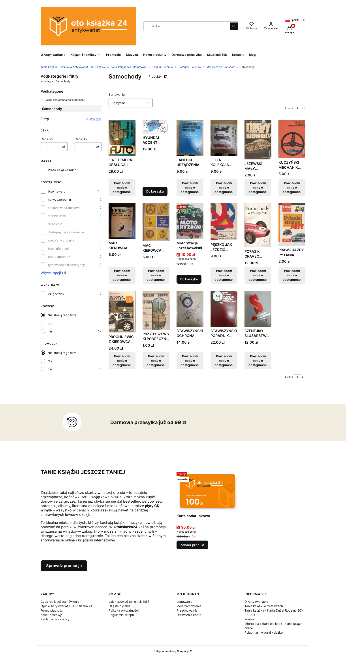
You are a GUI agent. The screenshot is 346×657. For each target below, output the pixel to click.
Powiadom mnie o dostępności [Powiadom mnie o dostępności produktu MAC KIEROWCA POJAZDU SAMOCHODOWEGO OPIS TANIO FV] (156, 275)
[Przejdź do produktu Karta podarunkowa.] (208, 491)
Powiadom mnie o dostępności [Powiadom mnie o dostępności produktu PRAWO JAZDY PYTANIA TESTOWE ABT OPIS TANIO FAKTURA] (291, 275)
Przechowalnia (187, 610)
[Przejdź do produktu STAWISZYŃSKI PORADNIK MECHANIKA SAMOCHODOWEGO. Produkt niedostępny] (224, 309)
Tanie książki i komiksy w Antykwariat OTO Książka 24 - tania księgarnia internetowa (94, 67)
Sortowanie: (117, 94)
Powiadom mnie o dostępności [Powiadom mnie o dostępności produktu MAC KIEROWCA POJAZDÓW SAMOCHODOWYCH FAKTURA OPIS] (122, 275)
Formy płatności (52, 610)
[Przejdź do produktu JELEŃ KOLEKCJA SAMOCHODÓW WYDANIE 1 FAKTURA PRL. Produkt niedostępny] (224, 138)
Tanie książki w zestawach (263, 606)
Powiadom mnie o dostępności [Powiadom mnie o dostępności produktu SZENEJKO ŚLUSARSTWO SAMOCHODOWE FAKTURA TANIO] (257, 360)
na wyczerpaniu (59, 199)
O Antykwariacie (256, 601)
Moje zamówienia (189, 606)
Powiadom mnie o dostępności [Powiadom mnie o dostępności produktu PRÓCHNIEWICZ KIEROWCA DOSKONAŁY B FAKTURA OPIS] (122, 360)
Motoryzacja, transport (221, 67)
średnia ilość (57, 216)
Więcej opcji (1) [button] (53, 273)
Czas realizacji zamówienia (60, 601)
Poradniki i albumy (190, 67)
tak (50, 323)
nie (50, 331)
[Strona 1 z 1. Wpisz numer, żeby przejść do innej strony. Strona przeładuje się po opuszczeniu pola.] (297, 108)
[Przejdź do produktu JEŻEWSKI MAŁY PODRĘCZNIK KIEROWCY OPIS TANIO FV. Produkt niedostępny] (257, 139)
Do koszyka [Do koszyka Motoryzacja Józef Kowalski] (189, 279)
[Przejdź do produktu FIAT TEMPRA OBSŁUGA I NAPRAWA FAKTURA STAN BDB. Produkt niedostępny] (122, 138)
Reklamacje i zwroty (55, 619)
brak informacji (58, 248)
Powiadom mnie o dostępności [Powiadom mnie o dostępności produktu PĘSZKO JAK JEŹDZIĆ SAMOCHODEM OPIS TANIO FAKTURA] (223, 275)
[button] (234, 26)
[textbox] (131, 103)
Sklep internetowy (171, 651)
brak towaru (56, 191)
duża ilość (55, 224)
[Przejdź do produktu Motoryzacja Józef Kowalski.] (190, 221)
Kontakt (250, 619)
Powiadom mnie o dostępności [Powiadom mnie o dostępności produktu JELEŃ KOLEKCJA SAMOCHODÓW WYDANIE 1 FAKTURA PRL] (223, 187)
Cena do (81, 139)
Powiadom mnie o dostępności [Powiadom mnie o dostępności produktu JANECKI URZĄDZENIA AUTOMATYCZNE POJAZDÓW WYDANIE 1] (190, 187)
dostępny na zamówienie (66, 232)
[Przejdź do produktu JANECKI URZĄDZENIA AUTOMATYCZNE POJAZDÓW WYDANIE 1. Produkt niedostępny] (190, 138)
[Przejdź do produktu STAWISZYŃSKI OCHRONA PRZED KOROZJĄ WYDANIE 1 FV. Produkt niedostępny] (190, 309)
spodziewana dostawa (64, 208)
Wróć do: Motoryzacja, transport (63, 99)
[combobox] (185, 26)
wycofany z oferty (61, 240)
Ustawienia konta (189, 615)
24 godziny (56, 294)
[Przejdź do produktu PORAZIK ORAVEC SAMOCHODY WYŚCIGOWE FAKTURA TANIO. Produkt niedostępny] (257, 225)
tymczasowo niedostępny (66, 265)
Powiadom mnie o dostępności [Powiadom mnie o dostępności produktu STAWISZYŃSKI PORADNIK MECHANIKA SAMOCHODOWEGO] (223, 360)
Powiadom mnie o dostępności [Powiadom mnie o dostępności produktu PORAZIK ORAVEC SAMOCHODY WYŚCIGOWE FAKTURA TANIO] (257, 275)
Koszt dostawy (51, 615)
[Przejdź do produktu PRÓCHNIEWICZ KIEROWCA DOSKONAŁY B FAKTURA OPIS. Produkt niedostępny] (122, 312)
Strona (289, 108)
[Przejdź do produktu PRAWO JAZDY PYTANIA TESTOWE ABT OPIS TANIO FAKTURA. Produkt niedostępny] (291, 224)
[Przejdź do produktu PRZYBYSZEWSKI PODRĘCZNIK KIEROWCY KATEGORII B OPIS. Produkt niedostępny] (156, 310)
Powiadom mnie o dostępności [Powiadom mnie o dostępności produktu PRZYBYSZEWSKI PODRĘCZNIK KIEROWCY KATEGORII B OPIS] (156, 360)
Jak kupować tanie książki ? (129, 601)
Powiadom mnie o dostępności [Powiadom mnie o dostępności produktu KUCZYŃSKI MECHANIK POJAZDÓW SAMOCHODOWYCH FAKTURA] (291, 187)
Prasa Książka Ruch (62, 170)
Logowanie (184, 601)
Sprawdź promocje (64, 565)
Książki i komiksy (162, 67)
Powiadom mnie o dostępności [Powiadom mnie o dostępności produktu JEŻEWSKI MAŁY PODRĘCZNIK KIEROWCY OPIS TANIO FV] (257, 187)
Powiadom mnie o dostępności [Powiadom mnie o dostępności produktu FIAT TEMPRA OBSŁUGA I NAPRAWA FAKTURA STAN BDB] (122, 187)
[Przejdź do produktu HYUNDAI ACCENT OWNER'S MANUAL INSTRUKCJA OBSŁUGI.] (156, 126)
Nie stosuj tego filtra (62, 315)
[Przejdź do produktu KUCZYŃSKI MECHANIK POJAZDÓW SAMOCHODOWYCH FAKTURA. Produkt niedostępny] (291, 139)
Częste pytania (119, 606)
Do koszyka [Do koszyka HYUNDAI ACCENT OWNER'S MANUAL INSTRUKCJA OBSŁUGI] (155, 191)
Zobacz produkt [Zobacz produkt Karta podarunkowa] (192, 545)
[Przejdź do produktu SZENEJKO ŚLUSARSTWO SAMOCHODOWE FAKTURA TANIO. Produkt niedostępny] (257, 309)
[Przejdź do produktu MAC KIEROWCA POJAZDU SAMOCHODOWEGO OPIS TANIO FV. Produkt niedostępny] (156, 222)
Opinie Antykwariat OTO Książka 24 (66, 606)
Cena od (47, 139)
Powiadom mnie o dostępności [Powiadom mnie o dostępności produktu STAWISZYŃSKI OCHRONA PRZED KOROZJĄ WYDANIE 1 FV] (190, 360)
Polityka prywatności (124, 610)
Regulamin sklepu (121, 615)
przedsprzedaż (59, 256)
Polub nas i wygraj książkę (263, 632)
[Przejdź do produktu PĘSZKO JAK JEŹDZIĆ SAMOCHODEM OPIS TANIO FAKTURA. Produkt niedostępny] (224, 221)
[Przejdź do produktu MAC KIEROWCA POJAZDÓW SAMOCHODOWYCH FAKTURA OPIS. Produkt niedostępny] (122, 221)
